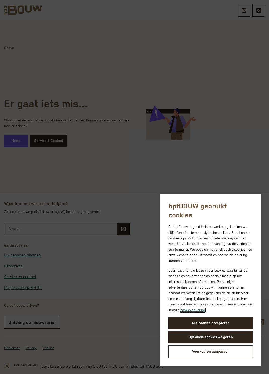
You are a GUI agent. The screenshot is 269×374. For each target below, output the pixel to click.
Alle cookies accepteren (210, 323)
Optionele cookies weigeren (211, 337)
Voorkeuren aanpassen (210, 352)
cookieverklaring (192, 310)
